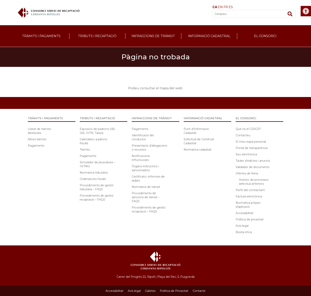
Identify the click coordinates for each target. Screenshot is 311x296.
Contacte (199, 291)
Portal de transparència (252, 148)
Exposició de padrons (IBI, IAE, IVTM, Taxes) (97, 131)
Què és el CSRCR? (248, 129)
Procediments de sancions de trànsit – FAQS (145, 197)
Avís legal (242, 226)
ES (231, 7)
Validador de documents (252, 167)
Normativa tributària (94, 172)
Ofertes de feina (247, 173)
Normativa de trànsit (146, 187)
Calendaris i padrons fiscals (93, 141)
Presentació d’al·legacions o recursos (149, 147)
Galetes (150, 291)
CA (214, 7)
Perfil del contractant (250, 190)
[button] (306, 11)
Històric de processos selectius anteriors (253, 181)
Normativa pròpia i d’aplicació (248, 205)
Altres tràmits (37, 139)
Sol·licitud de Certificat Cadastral (199, 141)
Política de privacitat (250, 219)
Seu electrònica (246, 154)
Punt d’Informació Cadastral (196, 131)
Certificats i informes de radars (148, 178)
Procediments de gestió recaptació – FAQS (96, 197)
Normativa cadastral (197, 149)
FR (226, 7)
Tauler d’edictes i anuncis (253, 160)
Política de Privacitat (174, 291)
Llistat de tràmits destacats (39, 131)
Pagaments (36, 145)
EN (220, 7)
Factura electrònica (249, 196)
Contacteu (243, 135)
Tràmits (85, 149)
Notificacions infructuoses (141, 158)
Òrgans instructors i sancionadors (145, 168)
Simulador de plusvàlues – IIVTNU (97, 164)
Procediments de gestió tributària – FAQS (96, 187)
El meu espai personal (251, 141)
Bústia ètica (244, 232)
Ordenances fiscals (93, 179)
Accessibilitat (244, 213)
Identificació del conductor (143, 137)
